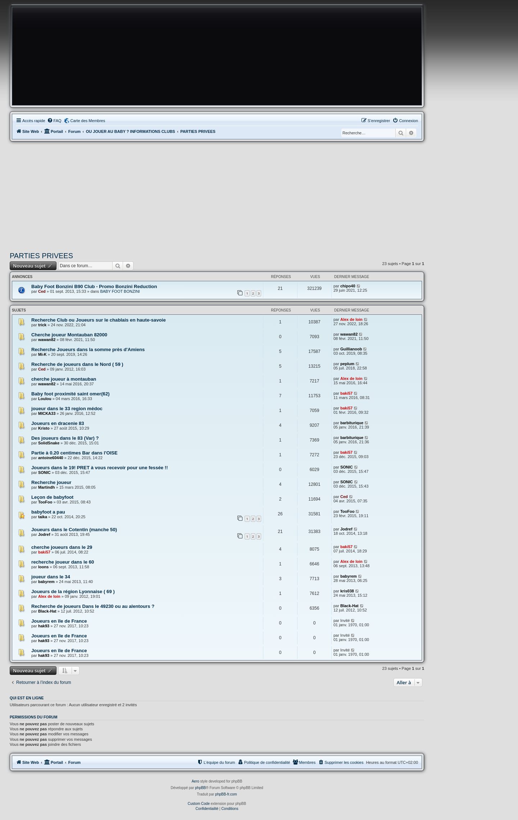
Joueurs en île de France (59, 621)
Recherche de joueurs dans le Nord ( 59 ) (77, 364)
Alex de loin (351, 319)
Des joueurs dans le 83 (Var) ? (65, 438)
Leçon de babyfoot (52, 497)
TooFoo (45, 502)
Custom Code (199, 804)
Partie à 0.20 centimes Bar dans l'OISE (74, 453)
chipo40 (347, 286)
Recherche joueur (51, 482)
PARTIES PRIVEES (41, 256)
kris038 (347, 591)
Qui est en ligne (27, 698)
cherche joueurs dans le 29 (61, 547)
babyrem (46, 581)
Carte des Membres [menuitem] (88, 120)
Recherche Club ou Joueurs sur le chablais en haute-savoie (98, 320)
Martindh (46, 487)
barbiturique (351, 423)
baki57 (346, 393)
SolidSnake (48, 443)
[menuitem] (54, 120)
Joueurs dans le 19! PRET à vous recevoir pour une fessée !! (99, 467)
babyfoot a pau (48, 512)
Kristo (44, 428)
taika (42, 517)
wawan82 (46, 339)
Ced (42, 291)
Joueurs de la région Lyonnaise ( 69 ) (73, 591)
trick (42, 325)
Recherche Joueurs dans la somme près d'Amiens (88, 349)
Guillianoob (351, 349)
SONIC (44, 472)
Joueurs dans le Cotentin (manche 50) (74, 529)
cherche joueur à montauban (63, 379)
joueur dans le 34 (50, 576)
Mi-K (42, 354)
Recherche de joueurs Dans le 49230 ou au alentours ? (92, 606)
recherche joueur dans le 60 (62, 562)
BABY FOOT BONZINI (120, 291)
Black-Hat (47, 611)
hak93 (43, 626)
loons (43, 567)
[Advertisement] (217, 195)
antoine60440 (50, 458)
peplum (347, 364)
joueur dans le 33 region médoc (67, 408)
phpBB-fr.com (226, 794)
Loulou (44, 398)
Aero (195, 781)
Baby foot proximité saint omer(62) (70, 393)
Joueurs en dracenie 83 (57, 423)
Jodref (44, 534)
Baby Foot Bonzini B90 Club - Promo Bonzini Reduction (94, 286)
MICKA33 (46, 413)
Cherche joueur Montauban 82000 (69, 334)
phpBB (200, 788)
